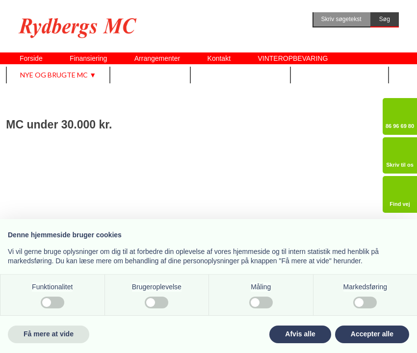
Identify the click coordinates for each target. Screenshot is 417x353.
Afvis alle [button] (300, 334)
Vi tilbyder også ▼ (241, 75)
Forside (31, 58)
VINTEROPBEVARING (293, 58)
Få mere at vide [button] (49, 334)
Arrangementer (157, 58)
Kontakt (219, 58)
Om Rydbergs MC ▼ (340, 75)
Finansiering (88, 58)
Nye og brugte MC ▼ (58, 75)
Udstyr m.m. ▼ (151, 75)
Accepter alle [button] (372, 334)
